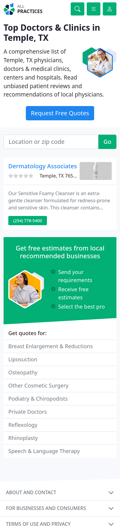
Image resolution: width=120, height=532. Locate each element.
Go (107, 142)
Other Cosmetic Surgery (38, 385)
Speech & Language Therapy (44, 451)
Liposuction (22, 359)
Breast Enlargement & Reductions (50, 346)
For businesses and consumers (46, 508)
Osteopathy (22, 372)
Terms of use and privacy (38, 524)
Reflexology (22, 424)
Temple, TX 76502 (59, 175)
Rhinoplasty (23, 437)
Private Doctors (27, 411)
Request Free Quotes (60, 113)
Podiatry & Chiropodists (38, 398)
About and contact (31, 492)
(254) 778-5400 (27, 220)
